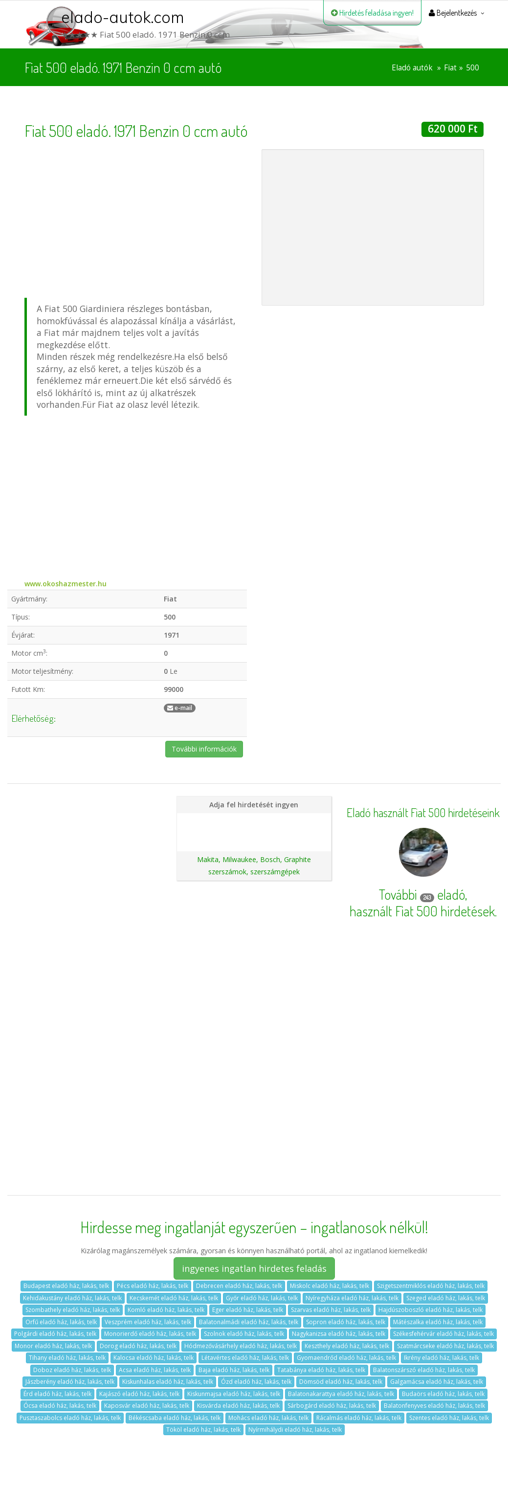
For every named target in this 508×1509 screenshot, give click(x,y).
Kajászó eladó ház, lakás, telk (139, 1394)
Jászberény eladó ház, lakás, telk (69, 1381)
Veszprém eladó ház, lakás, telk (148, 1322)
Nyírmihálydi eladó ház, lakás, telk (295, 1429)
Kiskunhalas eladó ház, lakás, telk (167, 1381)
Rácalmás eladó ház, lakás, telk (358, 1418)
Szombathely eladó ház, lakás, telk (72, 1310)
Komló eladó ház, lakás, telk (166, 1310)
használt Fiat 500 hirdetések (422, 911)
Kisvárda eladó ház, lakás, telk (238, 1405)
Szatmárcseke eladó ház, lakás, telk (445, 1346)
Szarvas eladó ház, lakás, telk (331, 1310)
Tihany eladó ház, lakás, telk (67, 1358)
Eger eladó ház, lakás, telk (247, 1310)
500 (472, 68)
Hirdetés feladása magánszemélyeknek (254, 821)
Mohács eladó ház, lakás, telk (268, 1418)
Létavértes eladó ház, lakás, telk (245, 1358)
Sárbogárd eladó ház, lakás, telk (331, 1405)
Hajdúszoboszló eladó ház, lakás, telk (430, 1310)
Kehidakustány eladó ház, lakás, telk (72, 1298)
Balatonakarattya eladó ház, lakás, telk (341, 1394)
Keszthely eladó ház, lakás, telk (347, 1346)
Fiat (450, 68)
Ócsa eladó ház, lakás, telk (59, 1405)
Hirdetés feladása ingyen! (372, 13)
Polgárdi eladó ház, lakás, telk (55, 1334)
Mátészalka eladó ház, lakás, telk (438, 1322)
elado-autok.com (122, 17)
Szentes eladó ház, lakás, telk (449, 1418)
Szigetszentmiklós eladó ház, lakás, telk (431, 1286)
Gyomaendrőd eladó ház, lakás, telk (346, 1358)
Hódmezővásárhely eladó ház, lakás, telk (240, 1346)
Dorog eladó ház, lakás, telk (138, 1346)
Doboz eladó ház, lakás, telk (72, 1370)
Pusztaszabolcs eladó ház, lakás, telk (70, 1418)
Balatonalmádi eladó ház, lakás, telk (248, 1322)
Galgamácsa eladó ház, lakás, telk (436, 1381)
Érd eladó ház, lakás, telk (57, 1394)
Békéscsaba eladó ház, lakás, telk (175, 1418)
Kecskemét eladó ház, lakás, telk (174, 1298)
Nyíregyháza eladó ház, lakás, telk (352, 1298)
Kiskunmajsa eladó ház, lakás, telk (233, 1394)
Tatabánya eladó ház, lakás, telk (321, 1370)
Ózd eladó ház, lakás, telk (256, 1381)
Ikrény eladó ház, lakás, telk (441, 1358)
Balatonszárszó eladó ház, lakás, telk (424, 1370)
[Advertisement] (135, 217)
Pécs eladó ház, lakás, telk (152, 1286)
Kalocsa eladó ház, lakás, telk (153, 1358)
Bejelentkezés (453, 13)
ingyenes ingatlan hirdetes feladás (254, 1268)
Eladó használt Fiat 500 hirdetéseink (423, 812)
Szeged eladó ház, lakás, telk (445, 1298)
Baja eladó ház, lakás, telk (234, 1370)
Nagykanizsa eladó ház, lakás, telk (338, 1334)
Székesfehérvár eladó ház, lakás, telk (443, 1334)
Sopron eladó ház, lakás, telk (345, 1322)
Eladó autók (412, 68)
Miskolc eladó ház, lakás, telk (329, 1286)
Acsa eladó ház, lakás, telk (155, 1370)
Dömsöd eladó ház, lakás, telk (340, 1381)
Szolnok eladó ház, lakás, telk (244, 1334)
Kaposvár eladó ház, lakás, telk (146, 1405)
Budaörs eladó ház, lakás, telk (443, 1394)
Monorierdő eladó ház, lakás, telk (150, 1334)
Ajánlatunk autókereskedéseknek (254, 838)
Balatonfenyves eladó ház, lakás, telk (434, 1405)
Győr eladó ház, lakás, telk (262, 1298)
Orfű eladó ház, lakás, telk (61, 1322)
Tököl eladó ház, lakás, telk (203, 1429)
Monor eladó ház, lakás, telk (53, 1346)
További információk (204, 749)
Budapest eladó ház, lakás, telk (66, 1286)
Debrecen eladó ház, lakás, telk (239, 1286)
